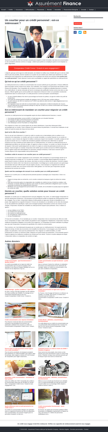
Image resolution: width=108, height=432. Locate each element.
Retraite (49, 9)
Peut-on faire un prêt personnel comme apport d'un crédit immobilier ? (19, 349)
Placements (40, 9)
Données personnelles (76, 429)
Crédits (10, 9)
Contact (91, 9)
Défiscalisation (30, 9)
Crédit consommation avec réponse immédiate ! (19, 320)
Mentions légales (64, 429)
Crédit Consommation (34, 16)
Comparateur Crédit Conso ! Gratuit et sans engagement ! (36, 68)
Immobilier (57, 9)
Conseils (83, 9)
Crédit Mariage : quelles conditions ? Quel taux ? (20, 289)
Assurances (19, 9)
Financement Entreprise (71, 9)
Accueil (3, 9)
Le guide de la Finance (17, 16)
